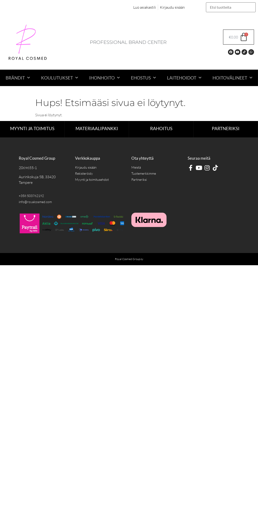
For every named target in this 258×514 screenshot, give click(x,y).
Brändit (18, 78)
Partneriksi (225, 128)
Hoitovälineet (232, 78)
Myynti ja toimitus (32, 128)
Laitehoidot (184, 78)
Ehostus (143, 78)
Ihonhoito (104, 78)
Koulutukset (59, 78)
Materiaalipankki (97, 128)
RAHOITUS (161, 128)
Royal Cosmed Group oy (129, 259)
